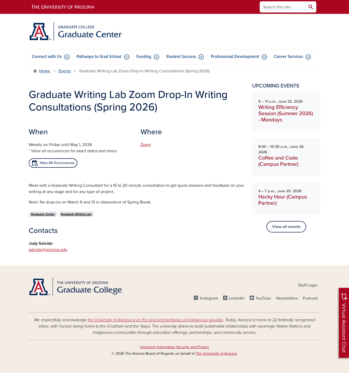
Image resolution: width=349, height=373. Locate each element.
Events (65, 71)
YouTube (263, 298)
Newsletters (287, 298)
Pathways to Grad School (99, 57)
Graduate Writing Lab (76, 214)
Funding (143, 57)
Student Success (181, 57)
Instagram (209, 298)
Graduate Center (43, 214)
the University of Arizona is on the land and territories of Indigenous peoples (155, 320)
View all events (286, 226)
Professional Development (235, 57)
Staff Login (308, 285)
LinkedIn (237, 298)
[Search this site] (283, 7)
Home (44, 71)
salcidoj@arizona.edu (48, 249)
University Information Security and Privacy (174, 347)
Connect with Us (47, 57)
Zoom (146, 144)
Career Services (288, 57)
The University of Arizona (216, 353)
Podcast (310, 298)
